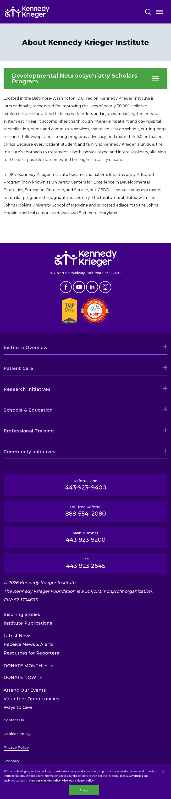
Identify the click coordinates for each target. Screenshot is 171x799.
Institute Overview (26, 347)
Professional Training (29, 431)
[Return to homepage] (41, 12)
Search (148, 12)
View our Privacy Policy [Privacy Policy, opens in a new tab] (78, 780)
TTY (85, 563)
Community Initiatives (29, 451)
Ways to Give (18, 707)
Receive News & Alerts (28, 644)
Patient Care (18, 368)
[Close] (163, 771)
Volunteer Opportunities (31, 698)
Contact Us (14, 720)
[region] (85, 781)
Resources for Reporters (31, 653)
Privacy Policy (16, 747)
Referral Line (85, 484)
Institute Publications (28, 623)
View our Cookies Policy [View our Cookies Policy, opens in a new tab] (44, 780)
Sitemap (11, 761)
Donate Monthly (25, 665)
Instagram (105, 287)
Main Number (85, 537)
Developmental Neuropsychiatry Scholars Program (74, 78)
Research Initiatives (27, 389)
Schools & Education (28, 410)
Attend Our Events (25, 690)
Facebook (66, 287)
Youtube (79, 287)
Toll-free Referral (85, 511)
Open (159, 13)
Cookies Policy (17, 733)
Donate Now (20, 677)
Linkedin (92, 287)
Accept (83, 790)
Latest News (17, 635)
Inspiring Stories (22, 614)
